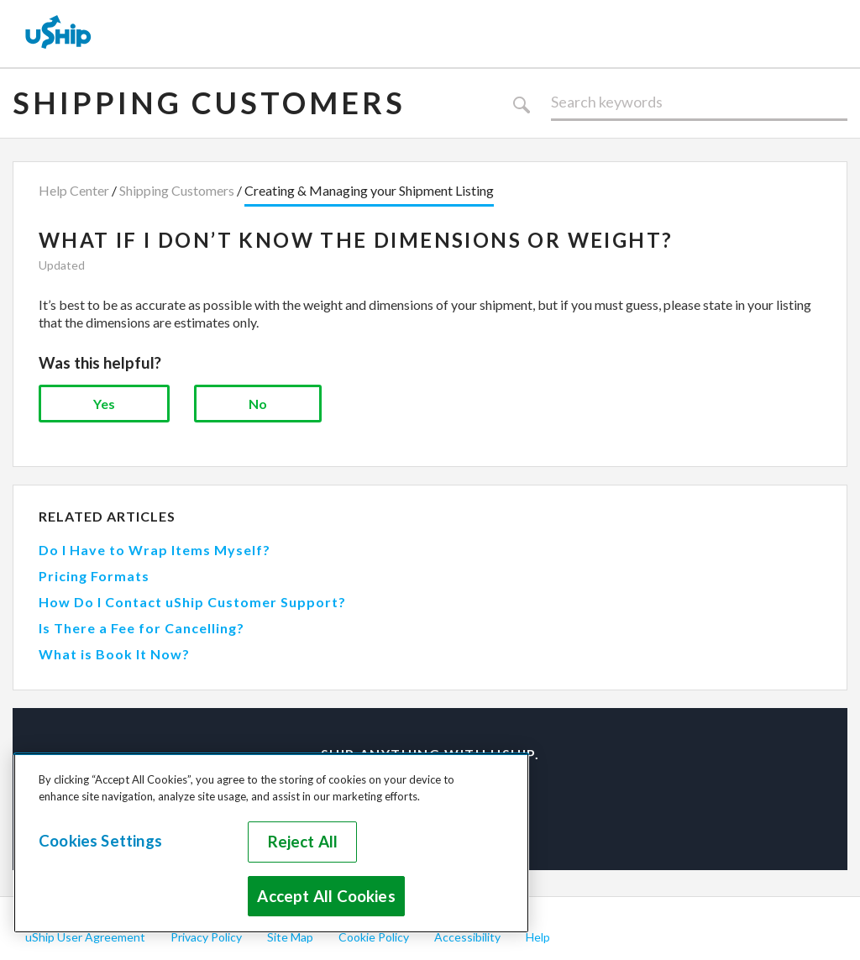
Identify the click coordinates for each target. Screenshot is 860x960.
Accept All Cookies (326, 896)
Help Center (74, 190)
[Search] (699, 102)
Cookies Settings (100, 840)
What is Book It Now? (114, 654)
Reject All (303, 841)
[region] (271, 843)
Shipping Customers (209, 102)
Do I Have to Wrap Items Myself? (154, 550)
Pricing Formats (94, 576)
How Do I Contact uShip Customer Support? (192, 602)
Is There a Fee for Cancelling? (141, 628)
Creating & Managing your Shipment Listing (369, 190)
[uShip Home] (59, 33)
